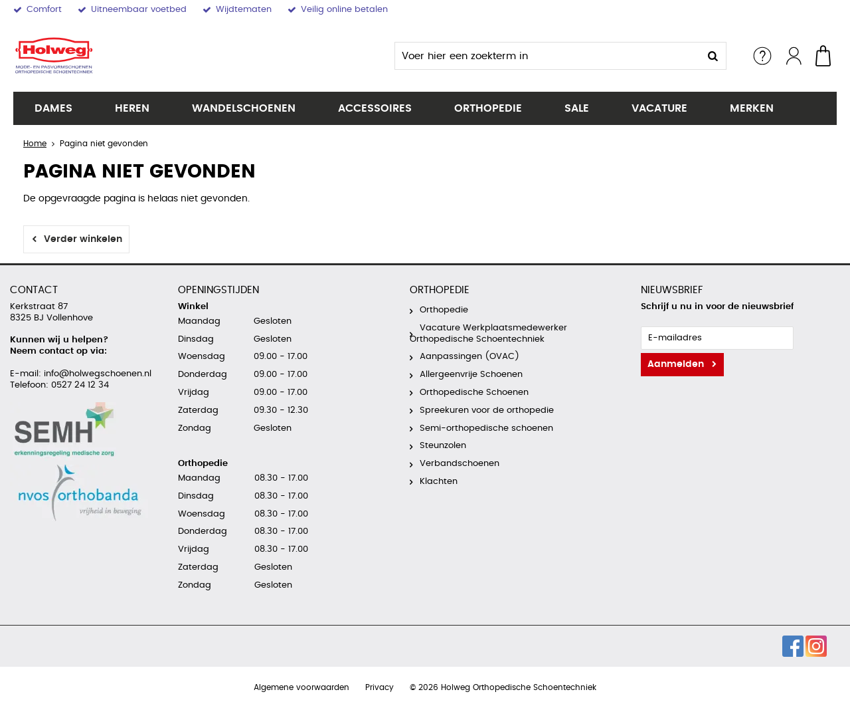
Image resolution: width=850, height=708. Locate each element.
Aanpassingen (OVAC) (469, 356)
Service (762, 55)
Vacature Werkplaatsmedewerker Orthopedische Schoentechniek (488, 334)
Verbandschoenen (459, 463)
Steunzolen (443, 445)
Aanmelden (675, 364)
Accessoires (375, 108)
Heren (132, 108)
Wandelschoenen (244, 108)
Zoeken (712, 56)
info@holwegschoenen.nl (96, 374)
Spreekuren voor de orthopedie (487, 410)
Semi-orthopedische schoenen (486, 428)
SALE (576, 108)
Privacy (379, 687)
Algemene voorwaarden (301, 687)
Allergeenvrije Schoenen (471, 374)
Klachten (439, 481)
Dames (53, 108)
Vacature (659, 108)
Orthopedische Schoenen (474, 392)
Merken (752, 108)
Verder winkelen (83, 239)
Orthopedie (488, 108)
